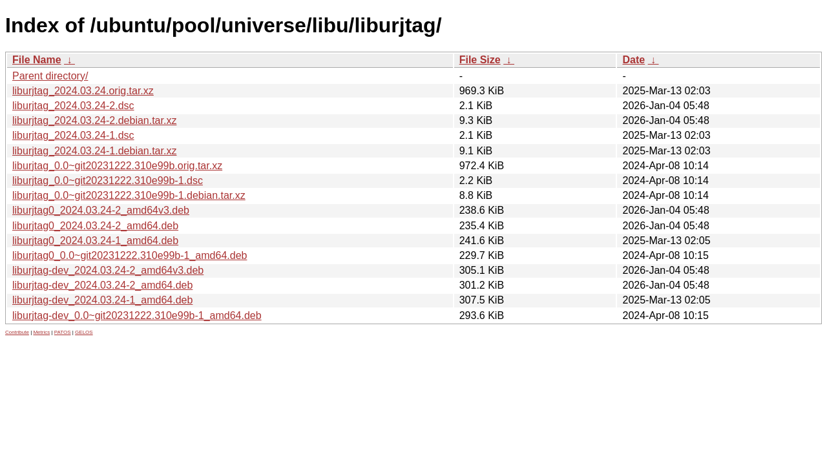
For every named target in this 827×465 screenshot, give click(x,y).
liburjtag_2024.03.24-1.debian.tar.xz (94, 150)
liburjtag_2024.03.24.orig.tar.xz (83, 90)
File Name (36, 59)
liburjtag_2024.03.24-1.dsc (73, 135)
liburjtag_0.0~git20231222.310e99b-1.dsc (107, 180)
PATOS (62, 332)
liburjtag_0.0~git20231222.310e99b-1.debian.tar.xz (129, 195)
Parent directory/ (50, 75)
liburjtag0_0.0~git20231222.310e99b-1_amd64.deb (129, 255)
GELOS (84, 332)
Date (633, 59)
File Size (480, 59)
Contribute (17, 332)
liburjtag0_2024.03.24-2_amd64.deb (95, 225)
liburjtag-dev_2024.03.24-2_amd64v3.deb (108, 270)
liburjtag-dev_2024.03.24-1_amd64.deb (102, 299)
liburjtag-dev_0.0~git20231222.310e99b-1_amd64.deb (137, 315)
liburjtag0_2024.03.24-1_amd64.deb (95, 240)
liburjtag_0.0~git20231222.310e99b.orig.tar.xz (117, 165)
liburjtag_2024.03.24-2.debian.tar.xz (94, 120)
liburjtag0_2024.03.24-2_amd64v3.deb (100, 210)
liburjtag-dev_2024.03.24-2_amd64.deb (102, 285)
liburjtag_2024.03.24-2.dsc (73, 105)
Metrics (41, 332)
